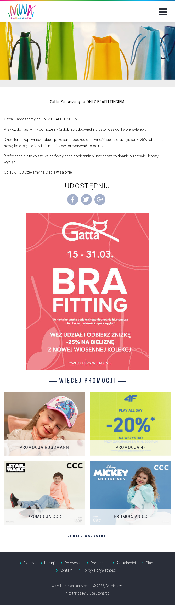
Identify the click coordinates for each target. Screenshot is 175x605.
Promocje (98, 562)
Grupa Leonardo (98, 593)
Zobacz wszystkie (87, 536)
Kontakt (66, 570)
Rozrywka (73, 562)
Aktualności (126, 562)
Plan (149, 562)
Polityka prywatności (99, 570)
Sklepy (28, 562)
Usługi (49, 562)
